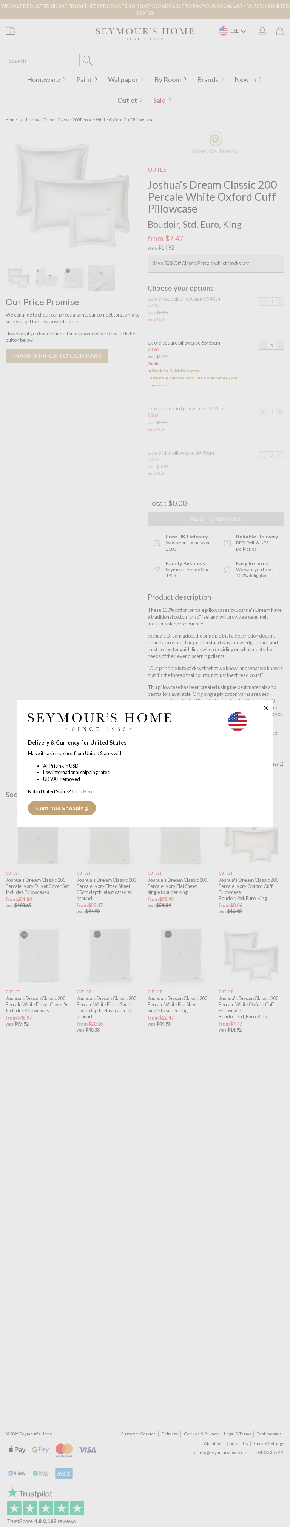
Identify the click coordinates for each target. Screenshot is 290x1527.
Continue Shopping (62, 808)
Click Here (83, 791)
